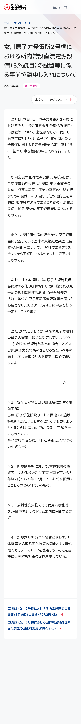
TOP (6, 23)
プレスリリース (22, 23)
